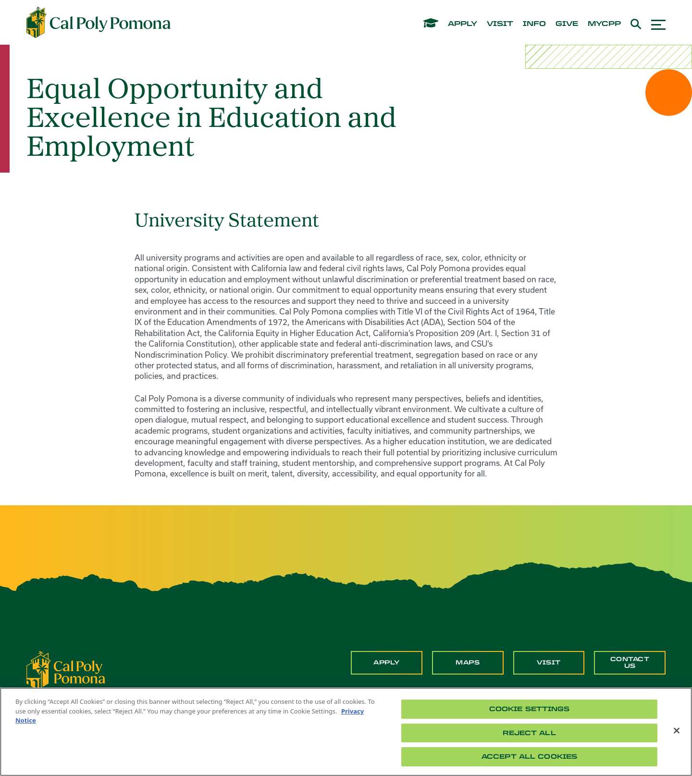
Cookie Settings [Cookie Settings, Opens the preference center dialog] (529, 709)
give (567, 24)
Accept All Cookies (529, 756)
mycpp (604, 24)
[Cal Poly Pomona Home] (98, 22)
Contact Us (630, 662)
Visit (549, 662)
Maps (468, 662)
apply (462, 24)
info (534, 24)
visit (500, 24)
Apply (386, 662)
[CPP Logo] (65, 669)
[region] (346, 732)
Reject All (529, 733)
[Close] (676, 730)
